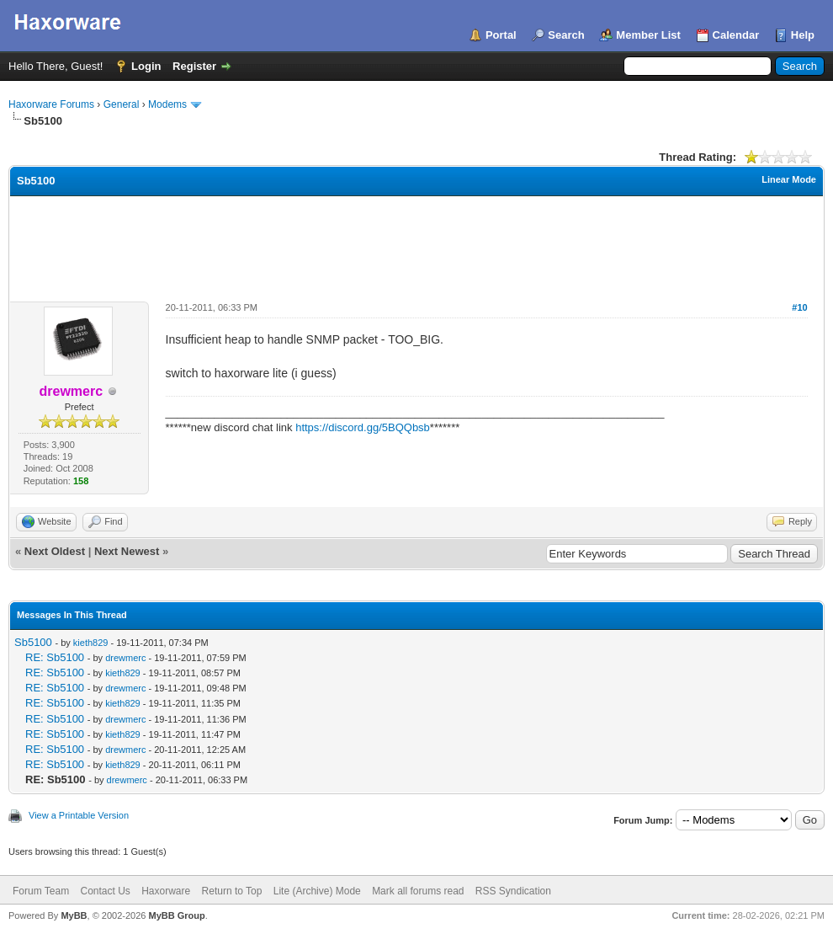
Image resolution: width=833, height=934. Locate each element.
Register (194, 66)
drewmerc (125, 658)
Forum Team (41, 891)
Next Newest (126, 551)
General (121, 104)
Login (146, 66)
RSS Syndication (513, 891)
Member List (648, 35)
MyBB (74, 915)
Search (566, 35)
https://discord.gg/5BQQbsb (362, 427)
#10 (799, 307)
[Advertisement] (416, 242)
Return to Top (232, 891)
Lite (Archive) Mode (317, 891)
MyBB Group (176, 915)
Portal (501, 35)
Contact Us (105, 891)
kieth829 (91, 643)
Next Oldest (54, 551)
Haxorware (165, 891)
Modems (167, 104)
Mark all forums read (418, 891)
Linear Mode (788, 179)
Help (802, 35)
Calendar (736, 35)
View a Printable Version (79, 815)
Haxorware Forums (51, 104)
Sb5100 (33, 642)
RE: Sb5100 (54, 657)
